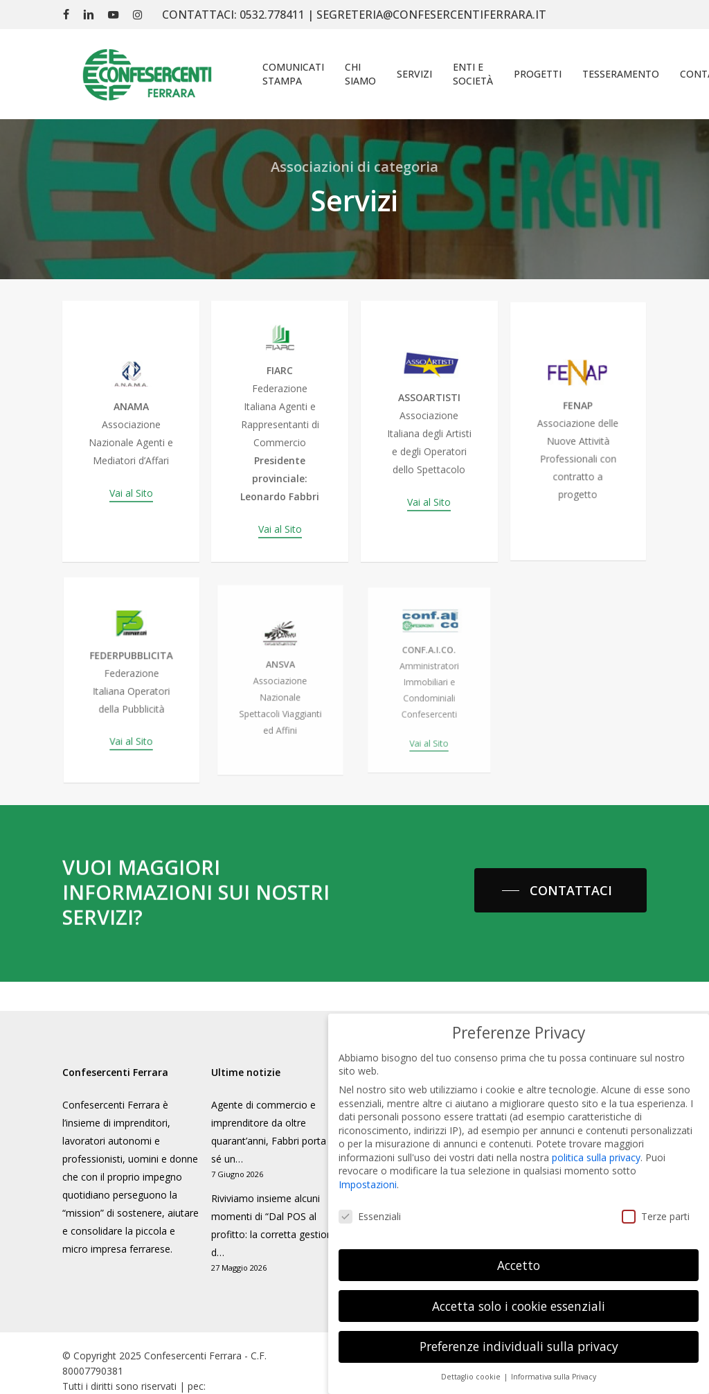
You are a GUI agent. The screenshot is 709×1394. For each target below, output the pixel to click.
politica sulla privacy (596, 1140)
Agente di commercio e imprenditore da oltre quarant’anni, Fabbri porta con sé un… (278, 1131)
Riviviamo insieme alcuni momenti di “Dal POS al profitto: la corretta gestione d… (274, 1225)
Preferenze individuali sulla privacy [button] (519, 1329)
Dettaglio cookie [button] (472, 1359)
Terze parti (656, 1199)
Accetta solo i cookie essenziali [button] (518, 1288)
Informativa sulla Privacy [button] (553, 1359)
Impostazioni (368, 1167)
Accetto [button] (518, 1247)
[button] (560, 890)
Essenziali (370, 1199)
